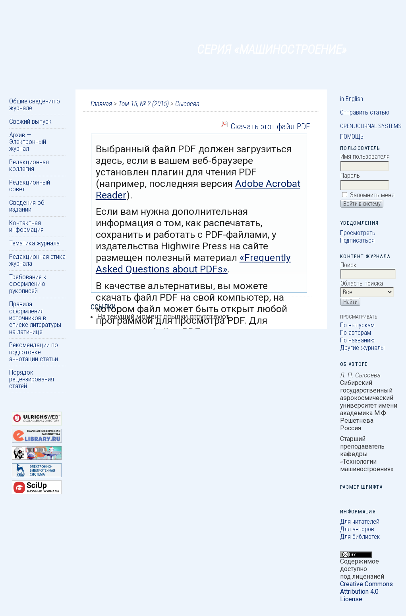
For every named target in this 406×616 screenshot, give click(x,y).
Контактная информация (26, 226)
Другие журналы (362, 348)
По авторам (355, 332)
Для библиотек (360, 536)
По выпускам (357, 325)
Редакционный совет (29, 185)
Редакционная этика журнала (37, 260)
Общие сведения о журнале (34, 104)
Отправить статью (364, 112)
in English (351, 99)
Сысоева (187, 104)
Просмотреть (357, 233)
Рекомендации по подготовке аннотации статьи (33, 352)
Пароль (350, 175)
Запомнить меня (372, 195)
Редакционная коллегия (29, 165)
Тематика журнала (34, 243)
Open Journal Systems (371, 126)
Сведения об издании (26, 205)
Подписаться (357, 240)
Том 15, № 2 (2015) (143, 104)
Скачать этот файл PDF (270, 126)
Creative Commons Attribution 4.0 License (366, 591)
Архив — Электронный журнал (27, 142)
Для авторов (357, 529)
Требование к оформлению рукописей (27, 284)
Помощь (351, 136)
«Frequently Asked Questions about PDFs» (193, 263)
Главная (101, 104)
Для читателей (359, 521)
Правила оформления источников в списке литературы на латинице (35, 317)
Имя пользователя (365, 156)
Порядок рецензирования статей (31, 379)
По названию (357, 340)
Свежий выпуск (30, 121)
